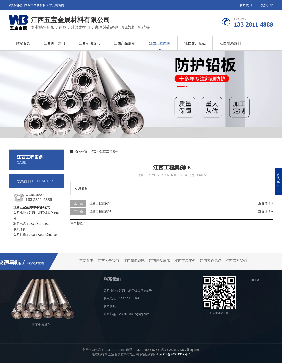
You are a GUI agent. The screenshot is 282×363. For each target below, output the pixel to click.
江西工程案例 (159, 43)
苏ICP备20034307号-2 (174, 354)
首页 (93, 151)
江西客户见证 (195, 43)
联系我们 (245, 5)
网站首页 (23, 43)
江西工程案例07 (100, 211)
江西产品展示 (124, 43)
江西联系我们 (230, 43)
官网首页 (86, 261)
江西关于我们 (54, 43)
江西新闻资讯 (89, 43)
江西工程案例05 (100, 203)
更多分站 (267, 5)
